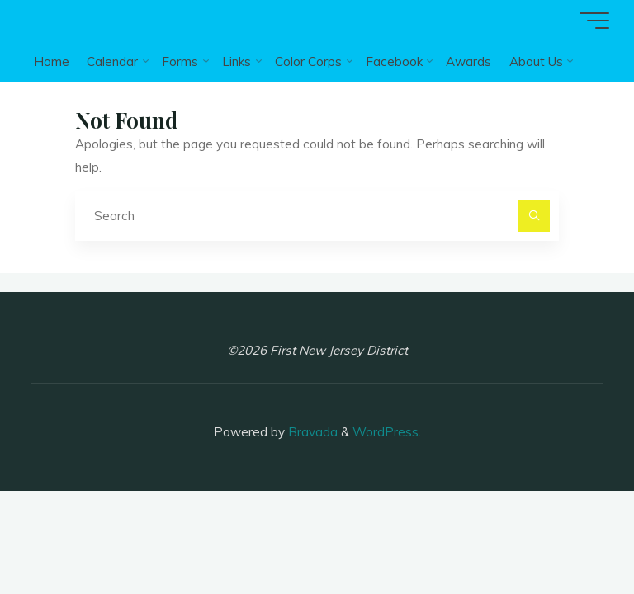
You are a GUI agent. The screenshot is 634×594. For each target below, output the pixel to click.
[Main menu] (594, 20)
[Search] (534, 216)
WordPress (385, 432)
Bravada (311, 432)
